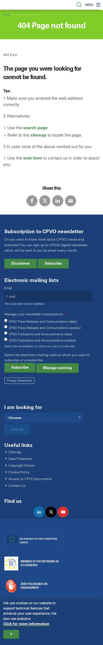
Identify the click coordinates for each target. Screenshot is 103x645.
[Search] (43, 417)
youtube (64, 516)
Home (6, 14)
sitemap (38, 135)
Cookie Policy (18, 472)
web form (32, 158)
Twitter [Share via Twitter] (44, 200)
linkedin (40, 516)
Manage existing (57, 368)
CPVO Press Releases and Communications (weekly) (45, 328)
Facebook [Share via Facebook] (32, 200)
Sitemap (14, 452)
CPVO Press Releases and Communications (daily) (43, 322)
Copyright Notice (21, 465)
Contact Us (17, 486)
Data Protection (20, 459)
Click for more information (26, 624)
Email (8, 288)
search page (35, 127)
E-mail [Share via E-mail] (70, 200)
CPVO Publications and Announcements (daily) (40, 334)
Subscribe (53, 263)
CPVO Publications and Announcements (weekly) (42, 340)
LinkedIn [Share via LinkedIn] (57, 200)
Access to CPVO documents (30, 479)
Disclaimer (20, 263)
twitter (52, 516)
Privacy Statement (19, 381)
